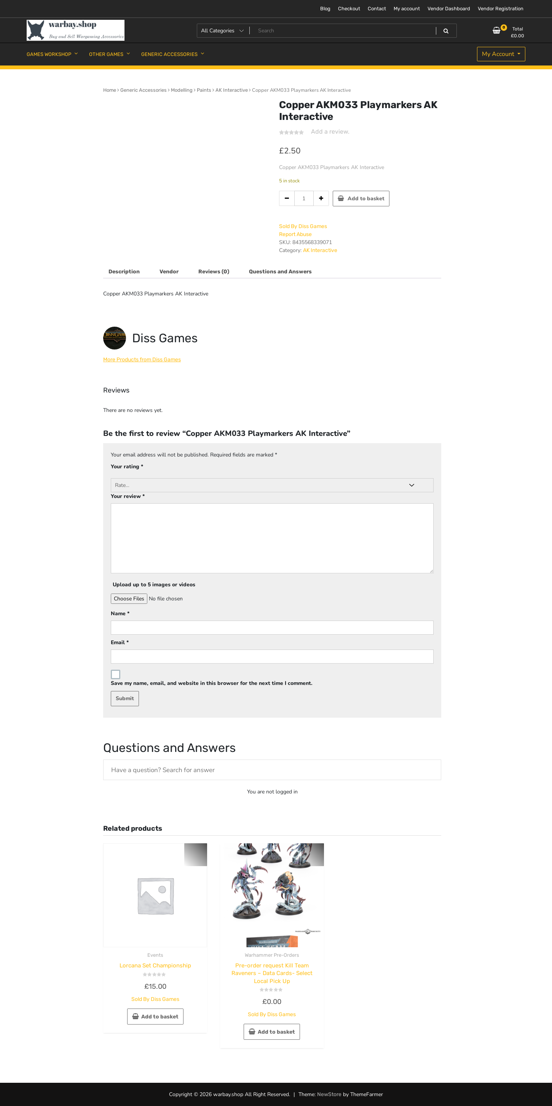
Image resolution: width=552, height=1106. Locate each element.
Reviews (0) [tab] (213, 271)
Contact (377, 8)
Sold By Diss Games (303, 226)
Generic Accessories (143, 90)
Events (155, 955)
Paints (204, 90)
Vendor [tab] (169, 271)
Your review (128, 496)
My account (407, 8)
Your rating (127, 466)
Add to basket (366, 198)
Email (120, 642)
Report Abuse (295, 234)
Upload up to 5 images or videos (154, 584)
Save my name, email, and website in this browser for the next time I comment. (212, 683)
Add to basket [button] (160, 1016)
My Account (499, 54)
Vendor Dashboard (449, 8)
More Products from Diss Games (142, 359)
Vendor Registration (500, 8)
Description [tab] (124, 271)
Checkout (349, 8)
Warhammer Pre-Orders (272, 955)
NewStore (329, 1094)
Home (109, 90)
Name (120, 613)
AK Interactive (231, 90)
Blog (325, 8)
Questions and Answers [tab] (280, 271)
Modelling (182, 90)
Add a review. (330, 131)
